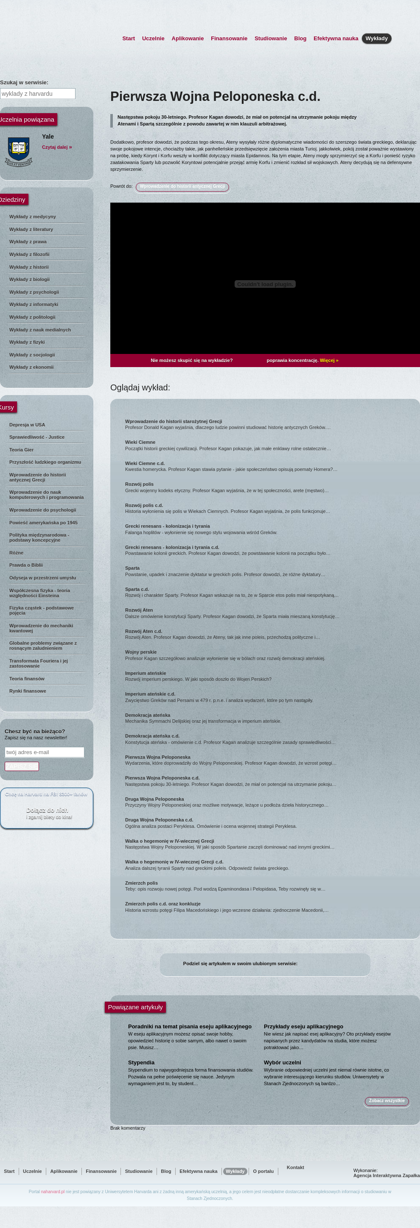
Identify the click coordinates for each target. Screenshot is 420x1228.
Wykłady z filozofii (29, 254)
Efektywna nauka (336, 38)
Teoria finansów (27, 678)
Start (128, 38)
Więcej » (329, 360)
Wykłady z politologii (32, 317)
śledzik (332, 964)
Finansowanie (229, 38)
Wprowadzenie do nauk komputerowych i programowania (46, 495)
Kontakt (295, 1167)
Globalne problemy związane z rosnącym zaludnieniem (43, 645)
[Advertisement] (47, 963)
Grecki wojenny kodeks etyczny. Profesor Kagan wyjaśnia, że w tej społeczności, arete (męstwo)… (269, 487)
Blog (300, 38)
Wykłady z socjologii (32, 354)
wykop (343, 964)
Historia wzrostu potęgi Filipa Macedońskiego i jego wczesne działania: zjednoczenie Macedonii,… (269, 907)
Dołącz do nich (55, 813)
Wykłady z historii (29, 267)
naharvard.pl (53, 1191)
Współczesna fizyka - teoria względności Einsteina (39, 593)
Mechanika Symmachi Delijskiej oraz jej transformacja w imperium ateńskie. (269, 718)
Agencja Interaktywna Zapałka (386, 1175)
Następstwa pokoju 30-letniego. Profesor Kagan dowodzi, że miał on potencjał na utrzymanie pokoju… (269, 781)
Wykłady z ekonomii (31, 367)
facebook (303, 964)
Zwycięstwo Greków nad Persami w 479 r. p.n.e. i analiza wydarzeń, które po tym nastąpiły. (269, 697)
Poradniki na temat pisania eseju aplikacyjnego (190, 1026)
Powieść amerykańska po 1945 (43, 522)
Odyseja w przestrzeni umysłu (42, 577)
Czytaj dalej (57, 147)
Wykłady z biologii (29, 279)
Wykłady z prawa (28, 241)
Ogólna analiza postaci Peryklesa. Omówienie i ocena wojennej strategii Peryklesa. (269, 823)
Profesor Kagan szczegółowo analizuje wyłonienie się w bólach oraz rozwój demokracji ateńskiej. (269, 655)
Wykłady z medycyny (32, 216)
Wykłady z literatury (31, 229)
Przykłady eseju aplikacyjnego (303, 1026)
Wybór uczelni (282, 1062)
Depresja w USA (27, 424)
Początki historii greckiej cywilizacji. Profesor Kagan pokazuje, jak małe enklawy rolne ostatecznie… (269, 445)
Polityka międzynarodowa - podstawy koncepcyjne (39, 537)
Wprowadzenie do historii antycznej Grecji (37, 477)
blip (323, 964)
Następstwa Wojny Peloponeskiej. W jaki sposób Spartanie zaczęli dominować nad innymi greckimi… (269, 844)
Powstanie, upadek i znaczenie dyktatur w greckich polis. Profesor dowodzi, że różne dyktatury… (269, 571)
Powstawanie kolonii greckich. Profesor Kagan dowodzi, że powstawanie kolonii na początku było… (269, 550)
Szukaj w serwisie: (24, 82)
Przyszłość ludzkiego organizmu (45, 462)
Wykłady (377, 39)
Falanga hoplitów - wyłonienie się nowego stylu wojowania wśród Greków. (269, 529)
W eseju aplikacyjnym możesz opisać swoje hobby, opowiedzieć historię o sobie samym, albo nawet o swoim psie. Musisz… (187, 1040)
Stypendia (141, 1062)
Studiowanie (271, 38)
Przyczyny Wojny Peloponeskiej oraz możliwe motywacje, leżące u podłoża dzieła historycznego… (269, 802)
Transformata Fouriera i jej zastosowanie (38, 663)
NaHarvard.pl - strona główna (51, 32)
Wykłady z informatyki (33, 304)
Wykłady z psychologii (34, 292)
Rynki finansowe (27, 690)
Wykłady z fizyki (27, 342)
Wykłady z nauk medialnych (40, 329)
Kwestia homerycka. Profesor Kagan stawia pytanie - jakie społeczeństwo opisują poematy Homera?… (269, 466)
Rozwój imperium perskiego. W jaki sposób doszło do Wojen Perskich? (269, 676)
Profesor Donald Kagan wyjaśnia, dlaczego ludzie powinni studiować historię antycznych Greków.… (269, 424)
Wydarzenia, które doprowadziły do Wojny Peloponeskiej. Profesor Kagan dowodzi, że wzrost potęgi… (269, 760)
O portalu (263, 1171)
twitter (312, 964)
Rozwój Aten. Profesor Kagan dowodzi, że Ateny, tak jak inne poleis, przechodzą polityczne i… (269, 634)
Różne (16, 552)
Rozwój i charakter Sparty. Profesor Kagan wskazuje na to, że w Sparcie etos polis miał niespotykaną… (269, 592)
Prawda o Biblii (26, 565)
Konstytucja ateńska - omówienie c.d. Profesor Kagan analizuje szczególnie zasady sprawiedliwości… (269, 739)
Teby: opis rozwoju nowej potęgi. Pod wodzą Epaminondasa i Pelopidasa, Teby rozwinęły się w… (269, 886)
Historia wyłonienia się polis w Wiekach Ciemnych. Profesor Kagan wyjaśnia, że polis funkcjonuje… (269, 508)
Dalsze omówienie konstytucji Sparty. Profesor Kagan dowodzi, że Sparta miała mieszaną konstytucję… (269, 613)
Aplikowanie (188, 38)
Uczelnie (153, 38)
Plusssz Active (250, 360)
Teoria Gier (21, 449)
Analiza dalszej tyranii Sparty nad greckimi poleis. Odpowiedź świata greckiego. (269, 865)
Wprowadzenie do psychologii (42, 509)
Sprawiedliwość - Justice (36, 437)
